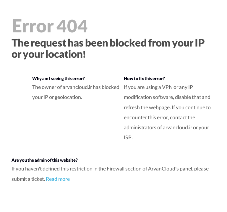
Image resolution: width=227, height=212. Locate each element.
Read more (58, 180)
